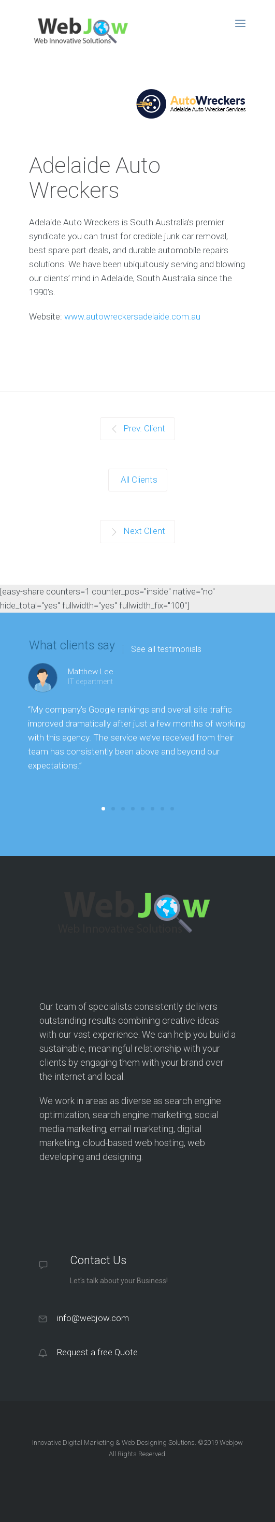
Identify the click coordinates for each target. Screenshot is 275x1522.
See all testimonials (166, 649)
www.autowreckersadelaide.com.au (132, 316)
